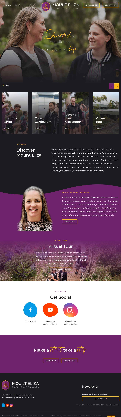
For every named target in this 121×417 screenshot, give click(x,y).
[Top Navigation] (6, 5)
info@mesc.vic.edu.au (24, 395)
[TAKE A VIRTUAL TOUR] (60, 270)
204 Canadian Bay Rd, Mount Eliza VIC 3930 (18, 398)
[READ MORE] (69, 221)
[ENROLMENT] (91, 5)
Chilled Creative (114, 405)
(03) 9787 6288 (7, 395)
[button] (111, 86)
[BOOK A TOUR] (110, 5)
